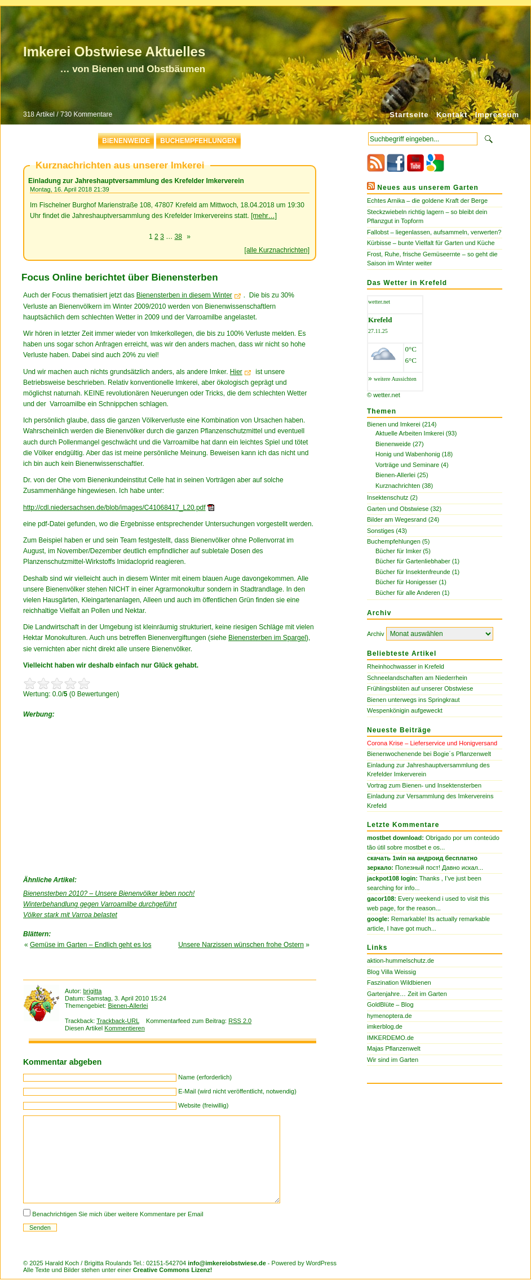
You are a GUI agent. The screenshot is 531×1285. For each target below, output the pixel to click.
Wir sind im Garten (392, 1059)
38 (178, 237)
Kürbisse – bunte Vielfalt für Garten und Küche (431, 242)
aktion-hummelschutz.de (400, 960)
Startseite (409, 114)
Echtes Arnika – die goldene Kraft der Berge (427, 200)
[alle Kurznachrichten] (277, 250)
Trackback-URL (117, 1020)
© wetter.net (383, 395)
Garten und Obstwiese (397, 508)
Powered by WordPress (304, 1263)
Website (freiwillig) (203, 1105)
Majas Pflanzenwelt (394, 1048)
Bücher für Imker (398, 551)
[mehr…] (264, 216)
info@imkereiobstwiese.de (227, 1263)
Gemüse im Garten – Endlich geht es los (90, 945)
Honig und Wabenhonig (407, 454)
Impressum (497, 114)
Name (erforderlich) (205, 1077)
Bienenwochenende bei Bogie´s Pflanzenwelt (429, 753)
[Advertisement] (107, 794)
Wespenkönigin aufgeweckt (404, 710)
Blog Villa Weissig (391, 971)
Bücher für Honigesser (406, 582)
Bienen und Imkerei (394, 424)
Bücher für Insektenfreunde (412, 571)
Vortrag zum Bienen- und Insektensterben (424, 785)
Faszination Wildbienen (399, 982)
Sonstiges (380, 530)
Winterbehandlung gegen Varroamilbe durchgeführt (99, 904)
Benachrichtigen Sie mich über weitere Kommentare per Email (117, 1214)
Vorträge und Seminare (407, 464)
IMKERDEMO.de (390, 1037)
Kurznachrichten (398, 485)
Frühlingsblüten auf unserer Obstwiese (420, 688)
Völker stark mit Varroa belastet (70, 915)
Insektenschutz (387, 497)
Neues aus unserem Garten (427, 188)
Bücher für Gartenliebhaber (412, 561)
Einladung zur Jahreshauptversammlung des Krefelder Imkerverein (136, 181)
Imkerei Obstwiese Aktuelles (114, 51)
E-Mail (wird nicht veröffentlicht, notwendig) (237, 1091)
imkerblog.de (384, 1026)
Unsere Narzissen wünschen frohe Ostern (241, 945)
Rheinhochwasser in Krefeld (405, 666)
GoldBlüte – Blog (390, 1004)
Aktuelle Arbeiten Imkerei (409, 433)
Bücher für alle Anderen (407, 592)
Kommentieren (124, 1028)
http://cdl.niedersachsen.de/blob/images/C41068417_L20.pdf (114, 508)
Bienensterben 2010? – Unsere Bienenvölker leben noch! (108, 893)
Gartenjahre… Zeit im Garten (407, 993)
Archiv (375, 633)
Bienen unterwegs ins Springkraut (413, 699)
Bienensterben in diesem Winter (184, 295)
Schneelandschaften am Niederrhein (417, 677)
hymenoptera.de (389, 1015)
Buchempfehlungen (198, 141)
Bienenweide (126, 141)
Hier (236, 372)
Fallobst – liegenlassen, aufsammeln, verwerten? (434, 232)
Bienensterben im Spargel (267, 638)
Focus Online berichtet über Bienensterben (119, 277)
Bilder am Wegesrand (397, 519)
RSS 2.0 (239, 1020)
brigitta (92, 991)
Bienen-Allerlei (128, 1005)
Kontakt (451, 114)
